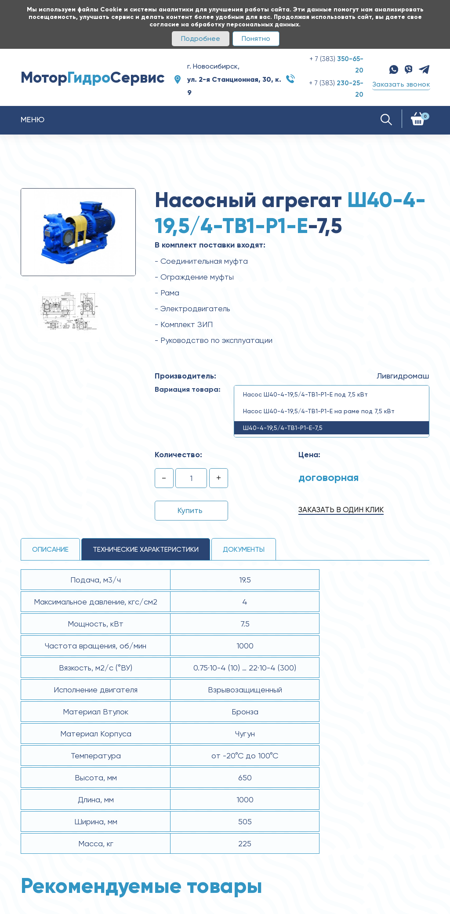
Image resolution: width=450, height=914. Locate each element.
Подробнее (200, 38)
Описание (50, 549)
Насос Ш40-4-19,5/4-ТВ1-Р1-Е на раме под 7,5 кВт (319, 411)
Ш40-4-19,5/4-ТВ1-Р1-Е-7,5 (283, 427)
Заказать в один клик (341, 509)
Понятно (256, 38)
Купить (190, 510)
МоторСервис (93, 77)
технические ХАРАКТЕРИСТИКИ (146, 549)
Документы (244, 549)
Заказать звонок (401, 84)
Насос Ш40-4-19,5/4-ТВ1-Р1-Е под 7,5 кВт (305, 394)
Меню (33, 119)
